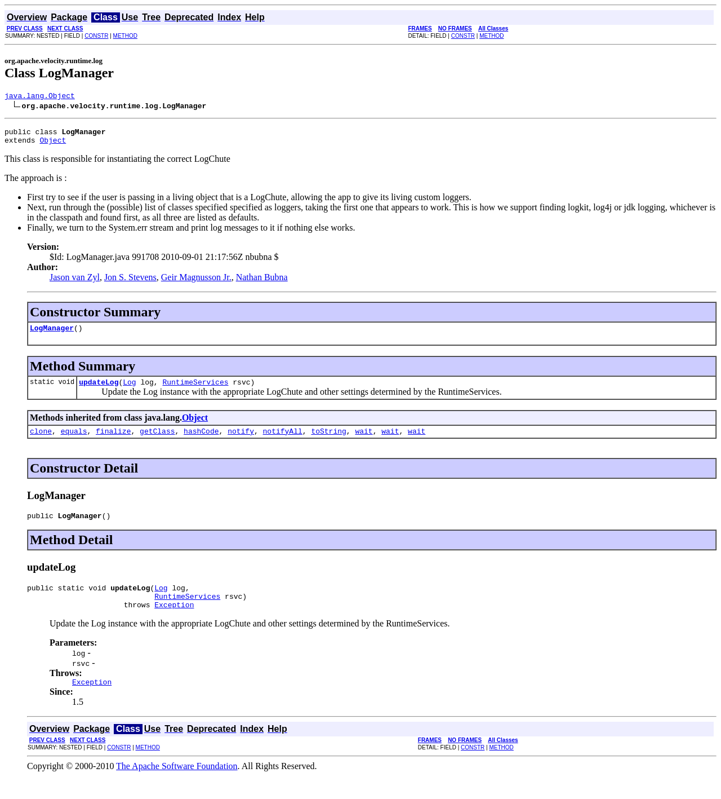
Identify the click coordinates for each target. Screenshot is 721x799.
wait (363, 441)
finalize (113, 441)
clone (41, 441)
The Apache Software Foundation (177, 784)
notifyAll (282, 441)
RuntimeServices (195, 390)
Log (129, 390)
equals (74, 441)
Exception (174, 621)
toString (328, 441)
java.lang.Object (40, 97)
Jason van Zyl (75, 282)
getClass (157, 441)
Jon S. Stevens (130, 282)
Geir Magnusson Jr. (196, 282)
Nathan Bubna (262, 282)
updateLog (98, 390)
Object (52, 145)
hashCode (201, 441)
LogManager (52, 334)
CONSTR (96, 36)
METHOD (125, 36)
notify (241, 441)
